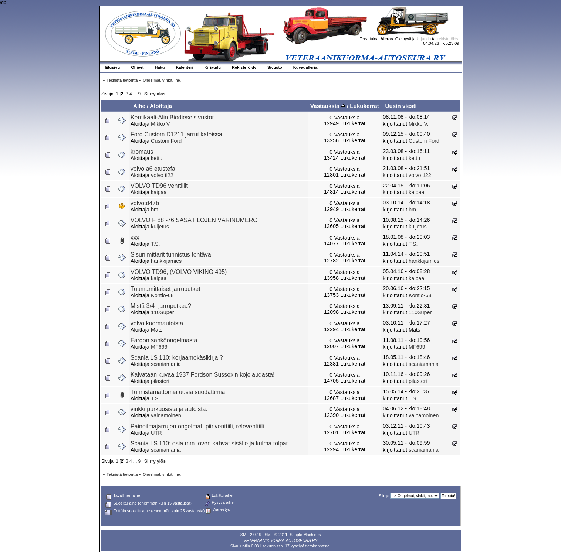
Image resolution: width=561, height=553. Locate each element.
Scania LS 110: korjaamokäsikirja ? (177, 357)
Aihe (139, 106)
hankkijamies (166, 261)
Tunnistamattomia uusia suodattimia (178, 392)
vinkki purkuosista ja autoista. (169, 409)
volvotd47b (145, 203)
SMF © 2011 (276, 534)
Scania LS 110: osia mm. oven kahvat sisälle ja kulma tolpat (209, 443)
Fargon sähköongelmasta (164, 340)
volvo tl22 (162, 175)
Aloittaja (161, 106)
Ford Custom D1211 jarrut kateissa (176, 134)
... (135, 93)
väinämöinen (166, 415)
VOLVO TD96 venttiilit (159, 186)
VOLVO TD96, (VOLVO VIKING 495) (179, 272)
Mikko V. (161, 124)
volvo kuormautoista (157, 323)
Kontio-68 (162, 295)
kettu (156, 158)
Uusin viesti (400, 106)
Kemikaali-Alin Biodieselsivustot (172, 117)
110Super (162, 312)
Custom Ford (166, 141)
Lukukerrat (364, 106)
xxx (135, 237)
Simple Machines (305, 534)
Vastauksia (327, 106)
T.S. (155, 244)
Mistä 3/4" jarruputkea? (161, 306)
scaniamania (166, 364)
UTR (156, 433)
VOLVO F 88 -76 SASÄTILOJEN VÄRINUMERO (194, 220)
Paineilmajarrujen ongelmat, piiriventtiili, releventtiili (197, 426)
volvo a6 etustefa (153, 169)
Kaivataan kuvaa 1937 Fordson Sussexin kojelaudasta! (203, 375)
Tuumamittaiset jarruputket (165, 289)
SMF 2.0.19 (250, 534)
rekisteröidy (447, 39)
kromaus (142, 152)
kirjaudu (424, 39)
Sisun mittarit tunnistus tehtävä (171, 254)
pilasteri (160, 381)
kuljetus (160, 227)
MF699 (159, 347)
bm (154, 210)
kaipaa (158, 192)
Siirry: (384, 495)
